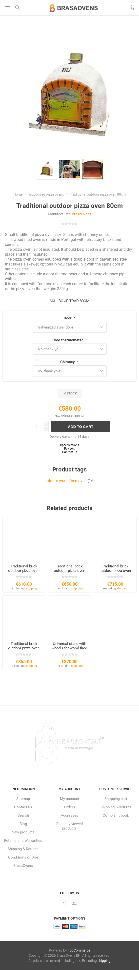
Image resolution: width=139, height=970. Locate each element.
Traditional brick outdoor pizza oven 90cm (24, 570)
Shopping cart (115, 799)
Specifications (69, 445)
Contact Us (69, 452)
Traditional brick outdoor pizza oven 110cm (115, 570)
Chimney (68, 362)
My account (69, 799)
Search (23, 815)
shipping (77, 415)
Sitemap (23, 799)
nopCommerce (79, 950)
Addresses (69, 815)
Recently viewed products (69, 826)
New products (23, 832)
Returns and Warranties (23, 840)
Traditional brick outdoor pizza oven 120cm (24, 648)
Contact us (23, 807)
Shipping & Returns (23, 849)
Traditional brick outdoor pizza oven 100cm (69, 570)
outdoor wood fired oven (65, 480)
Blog (23, 824)
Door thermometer (68, 340)
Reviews (69, 448)
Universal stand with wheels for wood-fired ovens (69, 648)
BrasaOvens (81, 214)
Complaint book (116, 815)
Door (68, 318)
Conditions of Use (23, 857)
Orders (69, 807)
